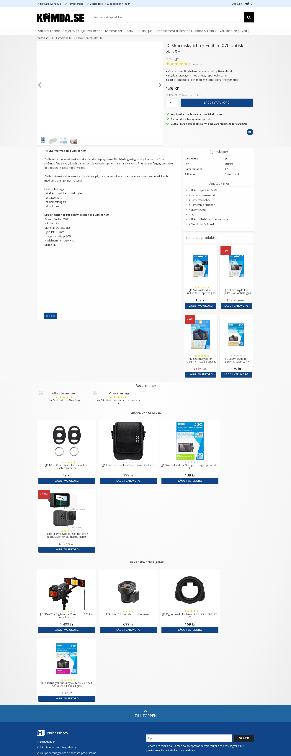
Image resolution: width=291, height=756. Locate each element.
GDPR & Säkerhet (102, 657)
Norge (208, 652)
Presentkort (43, 697)
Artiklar (96, 673)
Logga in (237, 3)
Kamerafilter (113, 31)
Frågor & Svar (45, 674)
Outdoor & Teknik (203, 31)
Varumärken (228, 31)
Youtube (151, 686)
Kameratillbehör (48, 31)
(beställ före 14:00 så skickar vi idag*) (169, 655)
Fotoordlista (99, 678)
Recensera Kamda (103, 651)
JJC (177, 59)
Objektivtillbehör (90, 31)
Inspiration (98, 684)
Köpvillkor (42, 680)
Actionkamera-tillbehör (172, 31)
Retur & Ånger (45, 685)
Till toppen (146, 576)
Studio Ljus (144, 31)
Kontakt (41, 691)
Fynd (243, 31)
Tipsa (50, 315)
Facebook (152, 680)
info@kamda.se (46, 639)
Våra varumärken (102, 646)
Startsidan (42, 38)
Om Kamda (99, 640)
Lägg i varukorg (217, 103)
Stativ (129, 31)
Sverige (209, 642)
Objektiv (69, 31)
